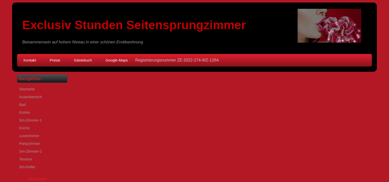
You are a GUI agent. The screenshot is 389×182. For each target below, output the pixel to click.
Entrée (24, 112)
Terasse (25, 159)
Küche (24, 128)
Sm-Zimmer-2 (30, 151)
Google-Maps (116, 60)
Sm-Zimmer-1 (30, 120)
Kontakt (29, 60)
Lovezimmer (29, 136)
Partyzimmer (29, 144)
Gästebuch (83, 60)
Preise (55, 60)
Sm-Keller (27, 167)
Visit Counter (37, 179)
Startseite (27, 89)
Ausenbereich (30, 97)
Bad (22, 105)
